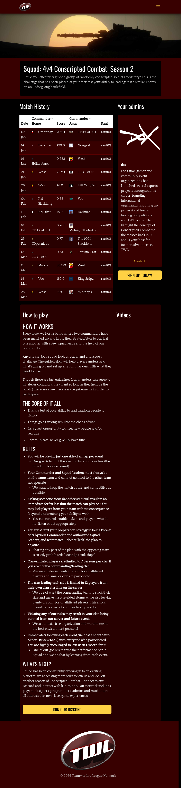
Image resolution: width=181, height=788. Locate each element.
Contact (139, 261)
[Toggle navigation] (158, 7)
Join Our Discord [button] (67, 709)
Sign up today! (139, 275)
